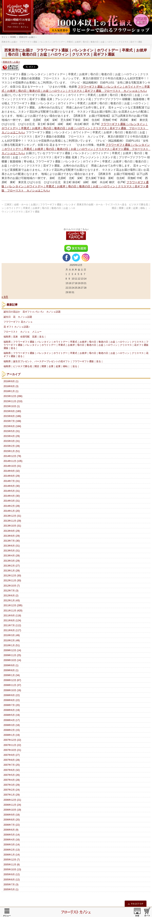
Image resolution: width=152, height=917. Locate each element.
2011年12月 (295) (13, 605)
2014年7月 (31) (12, 481)
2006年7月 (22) (12, 824)
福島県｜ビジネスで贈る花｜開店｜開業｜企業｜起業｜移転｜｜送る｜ (42, 366)
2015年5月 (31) (12, 431)
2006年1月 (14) (12, 854)
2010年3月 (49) (12, 635)
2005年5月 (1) (11, 889)
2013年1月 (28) (12, 570)
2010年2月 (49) (12, 640)
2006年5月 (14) (12, 834)
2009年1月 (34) (12, 675)
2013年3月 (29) (12, 560)
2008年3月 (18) (12, 725)
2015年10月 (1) (12, 406)
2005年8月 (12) (12, 879)
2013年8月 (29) (12, 535)
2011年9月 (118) (12, 615)
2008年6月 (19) (12, 710)
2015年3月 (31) (12, 441)
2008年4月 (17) (12, 720)
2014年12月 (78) (12, 456)
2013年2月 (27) (12, 565)
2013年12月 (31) (12, 515)
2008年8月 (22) (12, 700)
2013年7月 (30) (12, 540)
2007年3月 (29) (12, 784)
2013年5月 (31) (12, 550)
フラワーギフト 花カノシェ (18, 321)
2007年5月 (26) (12, 775)
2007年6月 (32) (12, 770)
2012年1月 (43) (12, 600)
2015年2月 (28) (12, 446)
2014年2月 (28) (12, 506)
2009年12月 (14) (12, 650)
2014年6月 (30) (12, 486)
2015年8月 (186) (12, 416)
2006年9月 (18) (12, 814)
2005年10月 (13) (12, 869)
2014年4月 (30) (12, 495)
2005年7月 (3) (11, 884)
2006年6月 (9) (11, 829)
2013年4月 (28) (12, 555)
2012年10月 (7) (12, 585)
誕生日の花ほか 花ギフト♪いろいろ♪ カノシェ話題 (32, 311)
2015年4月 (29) (12, 436)
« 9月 (5, 296)
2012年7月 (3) (11, 590)
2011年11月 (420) (13, 610)
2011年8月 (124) (12, 620)
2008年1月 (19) (12, 735)
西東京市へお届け (11, 62)
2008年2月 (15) (12, 730)
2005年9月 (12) (12, 874)
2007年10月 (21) (12, 750)
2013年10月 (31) (12, 525)
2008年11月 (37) (12, 685)
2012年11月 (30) (12, 580)
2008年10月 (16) (12, 690)
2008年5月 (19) (12, 715)
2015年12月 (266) (13, 396)
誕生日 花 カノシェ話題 (18, 316)
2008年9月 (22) (12, 695)
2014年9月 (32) (12, 471)
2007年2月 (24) (12, 789)
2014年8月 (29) (12, 476)
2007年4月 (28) (12, 780)
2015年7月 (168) (12, 421)
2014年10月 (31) (12, 466)
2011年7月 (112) (12, 625)
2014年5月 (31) (12, 491)
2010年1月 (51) (12, 645)
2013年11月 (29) (12, 520)
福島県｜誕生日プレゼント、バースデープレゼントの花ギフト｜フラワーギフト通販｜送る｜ (53, 361)
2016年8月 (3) (11, 386)
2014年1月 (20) (12, 511)
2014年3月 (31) (12, 500)
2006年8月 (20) (12, 819)
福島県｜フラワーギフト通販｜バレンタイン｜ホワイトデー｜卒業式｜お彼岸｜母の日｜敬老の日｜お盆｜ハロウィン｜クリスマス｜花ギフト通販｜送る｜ (76, 355)
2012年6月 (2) (11, 595)
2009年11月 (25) (12, 655)
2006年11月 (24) (12, 804)
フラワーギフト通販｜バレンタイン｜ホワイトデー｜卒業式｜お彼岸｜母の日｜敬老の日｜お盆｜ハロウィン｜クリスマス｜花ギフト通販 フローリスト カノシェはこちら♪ (75, 128)
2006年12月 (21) (12, 800)
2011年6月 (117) (12, 630)
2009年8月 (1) (11, 670)
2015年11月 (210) (13, 401)
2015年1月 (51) (12, 451)
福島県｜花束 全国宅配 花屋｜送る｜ (25, 336)
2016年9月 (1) (11, 381)
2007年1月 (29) (12, 794)
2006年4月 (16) (12, 839)
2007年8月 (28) (12, 760)
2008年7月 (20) (12, 705)
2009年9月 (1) (11, 665)
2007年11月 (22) (12, 745)
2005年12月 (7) (12, 859)
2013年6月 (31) (12, 545)
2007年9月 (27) (12, 755)
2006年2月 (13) (12, 849)
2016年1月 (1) (11, 391)
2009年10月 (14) (12, 660)
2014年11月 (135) (13, 461)
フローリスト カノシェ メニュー (23, 331)
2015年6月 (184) (12, 426)
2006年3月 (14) (12, 844)
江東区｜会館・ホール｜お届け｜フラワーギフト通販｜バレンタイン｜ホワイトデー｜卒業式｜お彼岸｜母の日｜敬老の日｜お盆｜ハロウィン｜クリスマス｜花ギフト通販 (39, 208)
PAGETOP (137, 903)
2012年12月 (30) (12, 575)
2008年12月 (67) (12, 680)
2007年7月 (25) (12, 765)
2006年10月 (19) (12, 809)
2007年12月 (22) (12, 740)
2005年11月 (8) (12, 864)
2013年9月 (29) (12, 531)
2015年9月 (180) (12, 411)
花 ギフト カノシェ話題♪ (17, 326)
